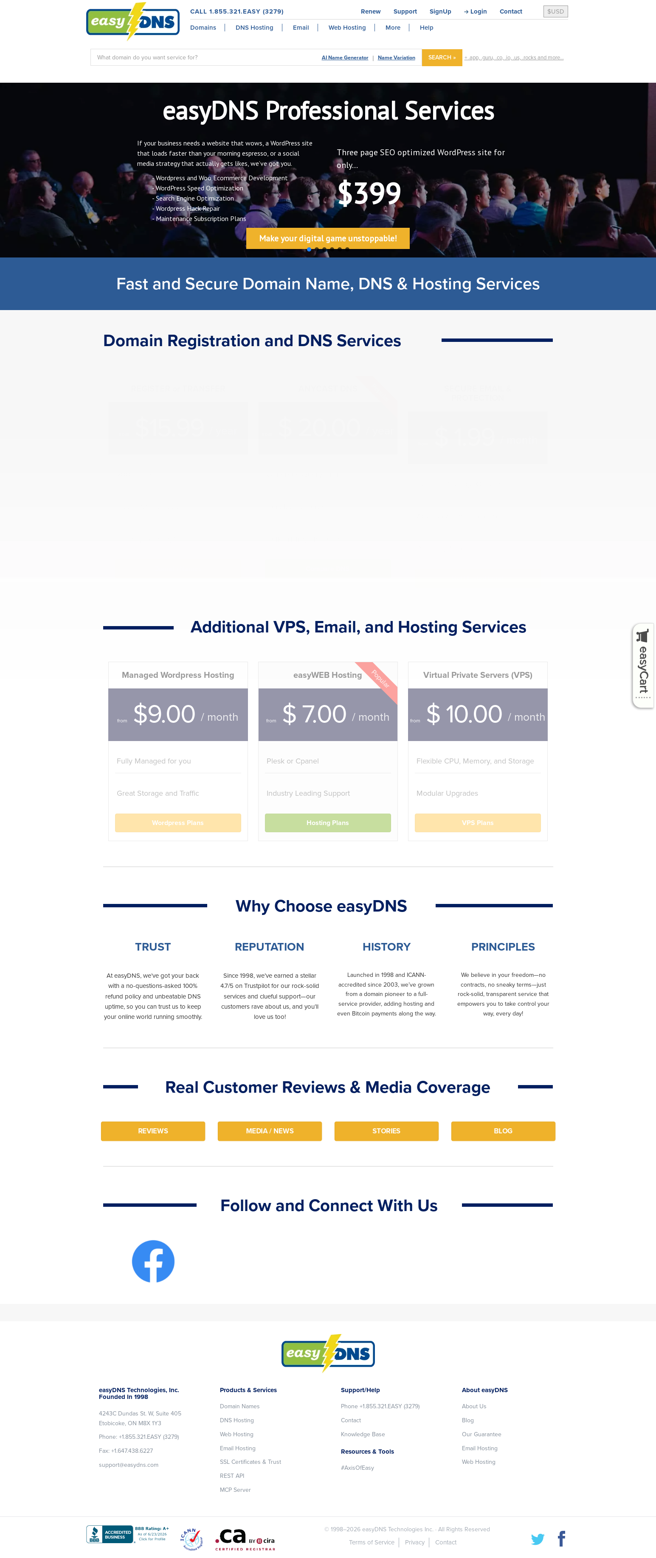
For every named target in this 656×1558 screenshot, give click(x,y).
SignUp (440, 11)
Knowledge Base (363, 1434)
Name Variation (396, 57)
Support (405, 11)
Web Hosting (236, 1434)
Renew (371, 11)
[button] (309, 249)
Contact (511, 11)
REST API (232, 1476)
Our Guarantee (481, 1434)
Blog (468, 1420)
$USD (555, 11)
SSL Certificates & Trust (250, 1462)
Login (478, 11)
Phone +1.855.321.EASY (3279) (380, 1406)
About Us (474, 1406)
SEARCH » (442, 57)
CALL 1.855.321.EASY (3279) (237, 11)
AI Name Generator (345, 57)
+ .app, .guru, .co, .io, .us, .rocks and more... (514, 57)
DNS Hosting (237, 1420)
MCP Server (235, 1490)
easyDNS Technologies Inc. (398, 1529)
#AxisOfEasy (357, 1467)
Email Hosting (238, 1448)
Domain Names (240, 1406)
